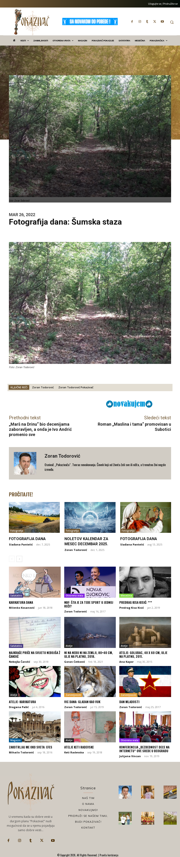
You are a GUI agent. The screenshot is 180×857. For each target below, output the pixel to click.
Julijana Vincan (130, 755)
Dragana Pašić (19, 707)
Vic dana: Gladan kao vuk (82, 701)
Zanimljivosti (73, 694)
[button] (172, 22)
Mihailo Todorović (21, 752)
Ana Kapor (126, 661)
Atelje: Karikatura (22, 701)
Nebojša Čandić (19, 661)
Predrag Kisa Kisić (131, 607)
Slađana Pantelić (21, 544)
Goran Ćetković (74, 661)
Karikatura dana (21, 602)
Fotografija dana (27, 539)
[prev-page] (12, 559)
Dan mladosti (129, 701)
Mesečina (126, 595)
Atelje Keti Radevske (79, 746)
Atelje (69, 645)
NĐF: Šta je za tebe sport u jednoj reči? (88, 604)
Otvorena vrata (74, 595)
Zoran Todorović (43, 387)
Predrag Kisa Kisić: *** (135, 602)
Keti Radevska (74, 752)
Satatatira (16, 595)
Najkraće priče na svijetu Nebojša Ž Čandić (34, 654)
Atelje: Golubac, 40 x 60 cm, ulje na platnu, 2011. (143, 654)
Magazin (15, 740)
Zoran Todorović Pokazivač (75, 387)
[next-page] (19, 559)
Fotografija (16, 530)
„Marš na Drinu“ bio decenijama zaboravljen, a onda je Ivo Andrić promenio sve (40, 429)
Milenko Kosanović (22, 607)
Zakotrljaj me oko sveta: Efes (30, 746)
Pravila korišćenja (108, 855)
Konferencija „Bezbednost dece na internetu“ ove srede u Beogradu (144, 748)
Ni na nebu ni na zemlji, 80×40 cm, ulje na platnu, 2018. (88, 654)
